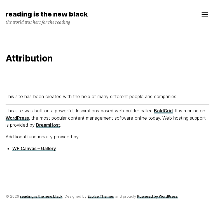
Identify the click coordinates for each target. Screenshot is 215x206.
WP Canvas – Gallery (34, 148)
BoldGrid (163, 110)
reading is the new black (41, 196)
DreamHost (48, 125)
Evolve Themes (101, 196)
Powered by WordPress (157, 196)
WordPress (17, 118)
